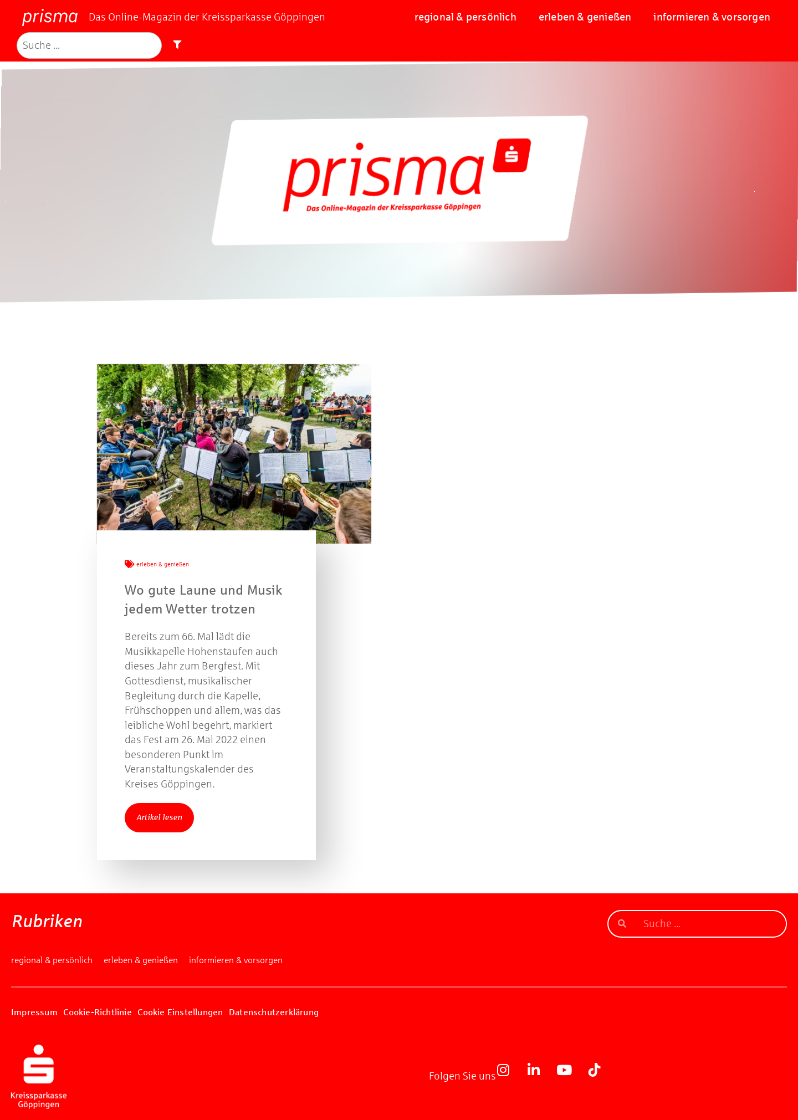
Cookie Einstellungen (180, 1012)
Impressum (34, 1012)
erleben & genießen (585, 17)
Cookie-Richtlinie (97, 1012)
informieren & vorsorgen (711, 17)
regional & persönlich (465, 17)
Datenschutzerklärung (274, 1012)
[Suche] (89, 45)
